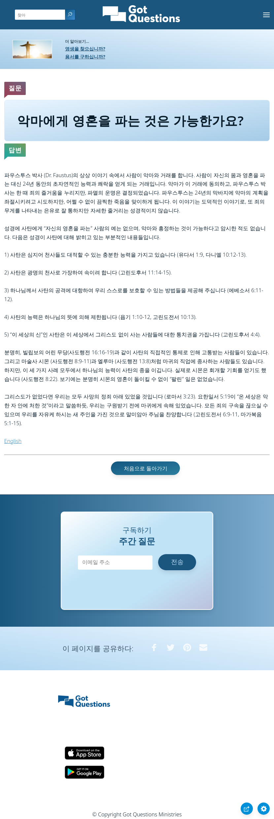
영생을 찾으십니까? (85, 49)
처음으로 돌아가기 (145, 468)
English (12, 441)
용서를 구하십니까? (85, 56)
